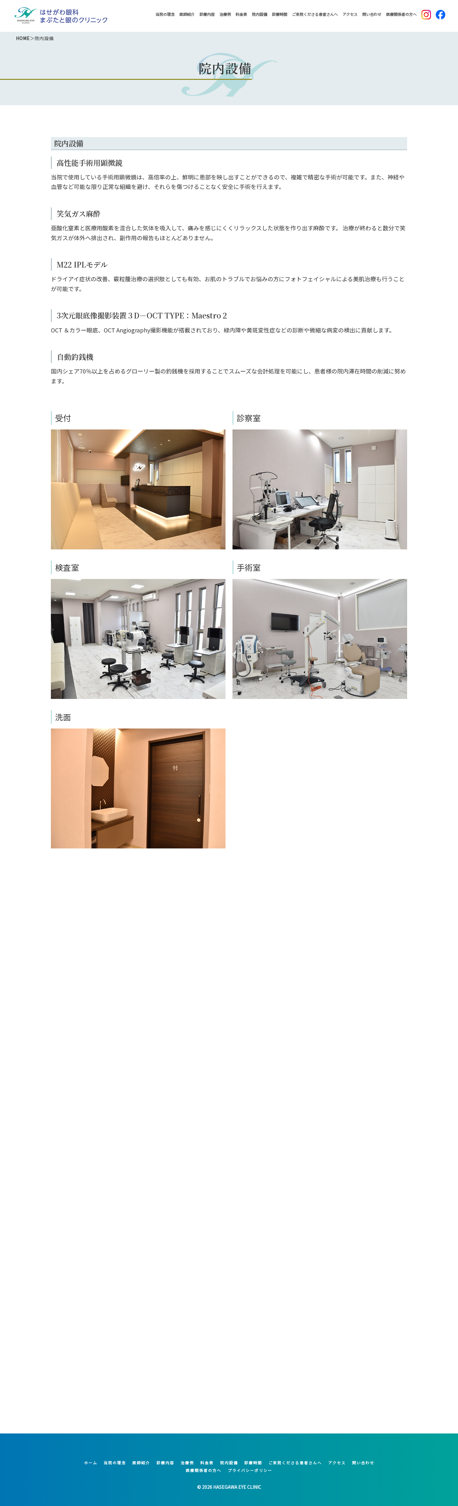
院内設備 (259, 14)
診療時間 (279, 14)
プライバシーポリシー (250, 1470)
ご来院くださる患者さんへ (315, 14)
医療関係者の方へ (401, 14)
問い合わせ (371, 14)
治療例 (225, 14)
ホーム (90, 1462)
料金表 (241, 14)
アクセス (350, 14)
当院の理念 (165, 14)
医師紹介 (187, 14)
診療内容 (207, 14)
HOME (23, 38)
